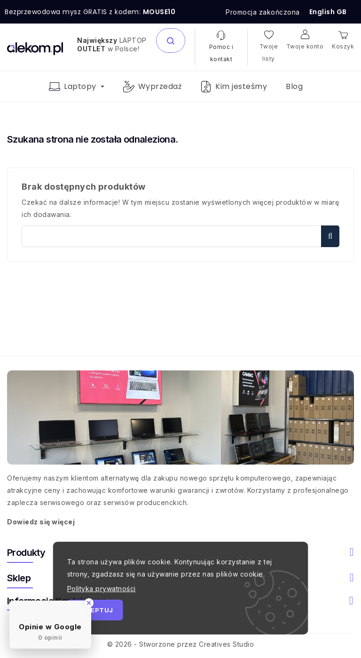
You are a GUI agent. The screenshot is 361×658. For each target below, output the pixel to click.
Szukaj (330, 236)
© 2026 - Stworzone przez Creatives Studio (180, 644)
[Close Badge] (89, 603)
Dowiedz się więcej (41, 522)
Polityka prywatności (101, 589)
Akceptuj (95, 610)
